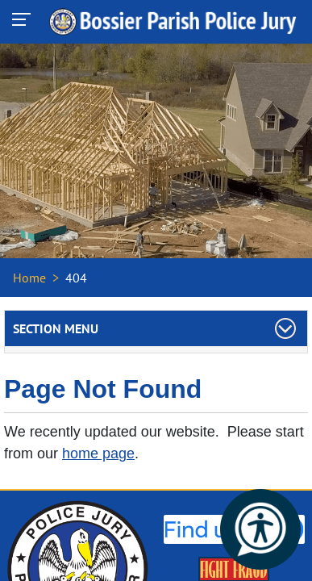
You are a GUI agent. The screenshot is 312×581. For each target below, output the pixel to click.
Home (29, 278)
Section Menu (55, 328)
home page (98, 453)
